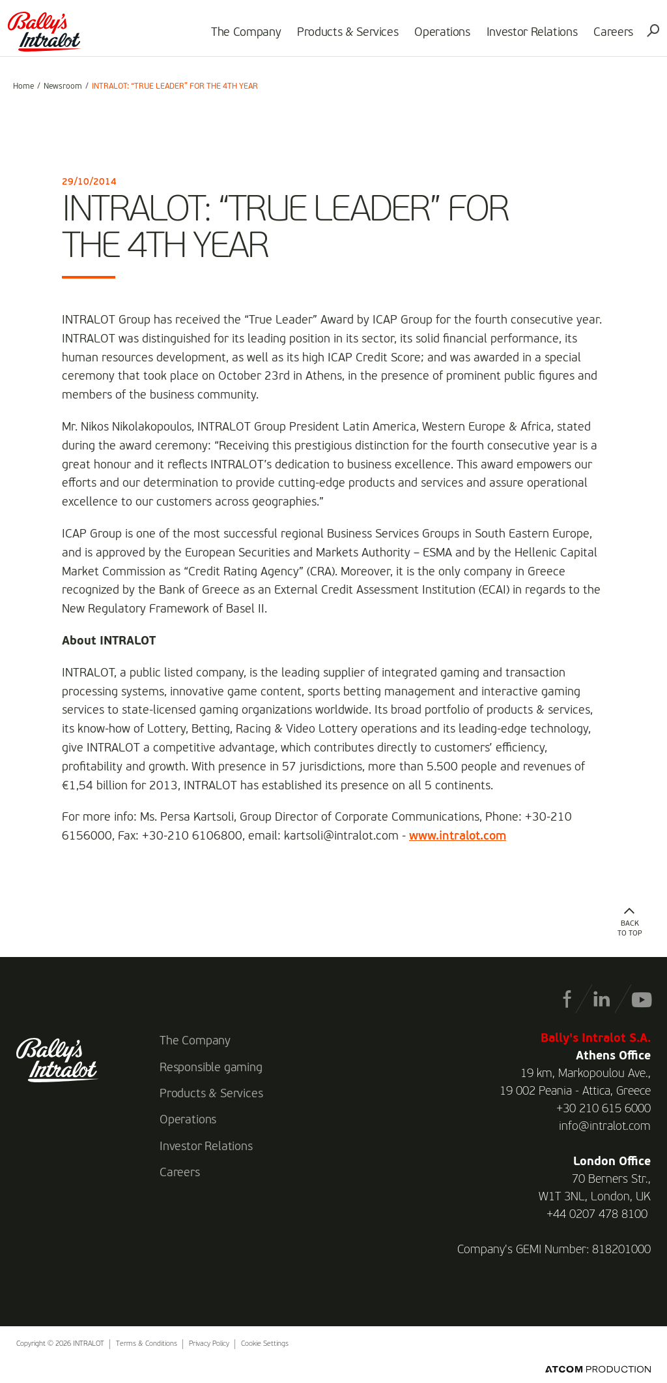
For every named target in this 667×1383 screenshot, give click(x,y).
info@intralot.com (605, 1126)
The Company (241, 36)
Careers (608, 36)
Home (23, 87)
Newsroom (63, 87)
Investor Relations (527, 36)
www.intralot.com (457, 836)
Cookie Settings (265, 1344)
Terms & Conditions (146, 1344)
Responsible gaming (211, 1067)
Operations (437, 36)
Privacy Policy (209, 1344)
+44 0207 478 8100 (596, 1215)
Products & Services (342, 36)
